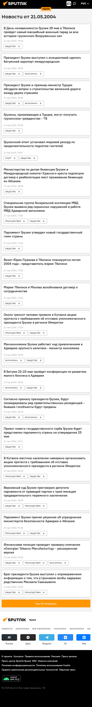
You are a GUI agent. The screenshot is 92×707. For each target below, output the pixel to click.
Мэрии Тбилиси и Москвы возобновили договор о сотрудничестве (41, 289)
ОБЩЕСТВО (10, 46)
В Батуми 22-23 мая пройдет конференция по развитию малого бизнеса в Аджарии (45, 373)
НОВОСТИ (7, 628)
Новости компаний (48, 660)
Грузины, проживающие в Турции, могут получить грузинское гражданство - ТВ (40, 116)
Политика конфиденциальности (18, 665)
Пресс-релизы (69, 656)
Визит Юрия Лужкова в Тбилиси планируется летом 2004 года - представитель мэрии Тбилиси (42, 262)
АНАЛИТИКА (22, 628)
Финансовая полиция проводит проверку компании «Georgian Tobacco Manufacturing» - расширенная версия (42, 548)
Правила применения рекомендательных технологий (30, 669)
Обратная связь (67, 669)
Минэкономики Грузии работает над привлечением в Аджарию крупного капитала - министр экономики (43, 346)
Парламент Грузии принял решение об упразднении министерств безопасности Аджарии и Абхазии (42, 519)
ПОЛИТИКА (60, 628)
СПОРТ (8, 158)
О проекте (7, 656)
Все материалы (41, 628)
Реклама (55, 656)
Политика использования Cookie (53, 665)
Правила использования (37, 656)
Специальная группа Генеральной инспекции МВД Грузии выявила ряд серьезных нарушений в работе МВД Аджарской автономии (42, 207)
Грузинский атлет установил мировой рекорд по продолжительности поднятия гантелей (39, 144)
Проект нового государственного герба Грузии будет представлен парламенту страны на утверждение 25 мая (43, 432)
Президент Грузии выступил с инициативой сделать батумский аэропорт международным (42, 59)
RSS (34, 660)
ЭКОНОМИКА (31, 74)
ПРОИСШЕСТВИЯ (13, 221)
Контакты (19, 656)
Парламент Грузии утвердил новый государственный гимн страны (43, 234)
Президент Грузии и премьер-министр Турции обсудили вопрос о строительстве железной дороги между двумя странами (42, 89)
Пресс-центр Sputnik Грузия (16, 660)
